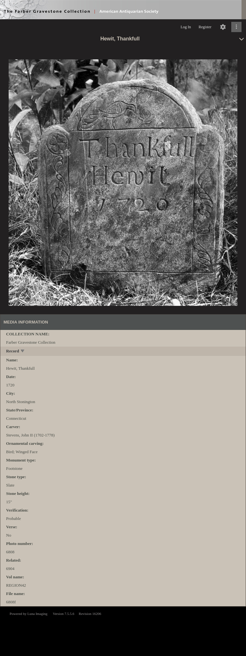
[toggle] (22, 351)
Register (205, 27)
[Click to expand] (236, 27)
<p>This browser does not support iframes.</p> (123, 631)
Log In (186, 27)
